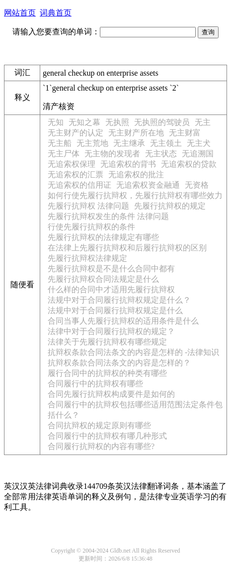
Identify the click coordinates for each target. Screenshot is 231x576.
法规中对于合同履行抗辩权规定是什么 (115, 310)
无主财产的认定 (75, 132)
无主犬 (199, 143)
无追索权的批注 (136, 174)
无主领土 (166, 143)
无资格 (197, 185)
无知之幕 (84, 122)
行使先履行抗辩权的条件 (91, 227)
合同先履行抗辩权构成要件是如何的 (111, 394)
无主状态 (161, 153)
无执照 (117, 122)
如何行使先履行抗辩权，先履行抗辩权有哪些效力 (135, 195)
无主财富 (185, 132)
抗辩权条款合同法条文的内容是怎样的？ (119, 362)
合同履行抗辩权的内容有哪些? (101, 446)
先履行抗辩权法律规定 (87, 258)
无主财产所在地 (136, 132)
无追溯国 (198, 153)
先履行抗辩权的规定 (170, 206)
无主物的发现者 (112, 153)
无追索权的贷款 (189, 164)
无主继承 (129, 143)
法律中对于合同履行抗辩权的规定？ (111, 331)
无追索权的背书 (128, 164)
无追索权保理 (71, 164)
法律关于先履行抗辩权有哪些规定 (107, 342)
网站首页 (20, 12)
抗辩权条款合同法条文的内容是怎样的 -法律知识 (133, 352)
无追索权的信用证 (79, 185)
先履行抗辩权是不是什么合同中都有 (111, 268)
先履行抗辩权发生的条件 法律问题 (108, 216)
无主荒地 (92, 143)
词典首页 (56, 12)
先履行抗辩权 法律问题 (88, 206)
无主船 (60, 143)
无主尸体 (63, 153)
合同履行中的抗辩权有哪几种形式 (107, 436)
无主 (203, 122)
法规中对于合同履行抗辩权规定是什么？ (119, 300)
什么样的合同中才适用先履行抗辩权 (111, 289)
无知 (56, 122)
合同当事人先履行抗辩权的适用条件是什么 (123, 321)
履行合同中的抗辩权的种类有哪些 (107, 373)
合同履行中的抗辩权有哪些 (95, 383)
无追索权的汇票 (75, 174)
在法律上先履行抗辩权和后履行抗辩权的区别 (127, 247)
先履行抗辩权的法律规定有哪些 (103, 237)
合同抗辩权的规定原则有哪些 (99, 425)
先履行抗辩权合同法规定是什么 (103, 279)
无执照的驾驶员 (162, 122)
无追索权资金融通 (148, 185)
